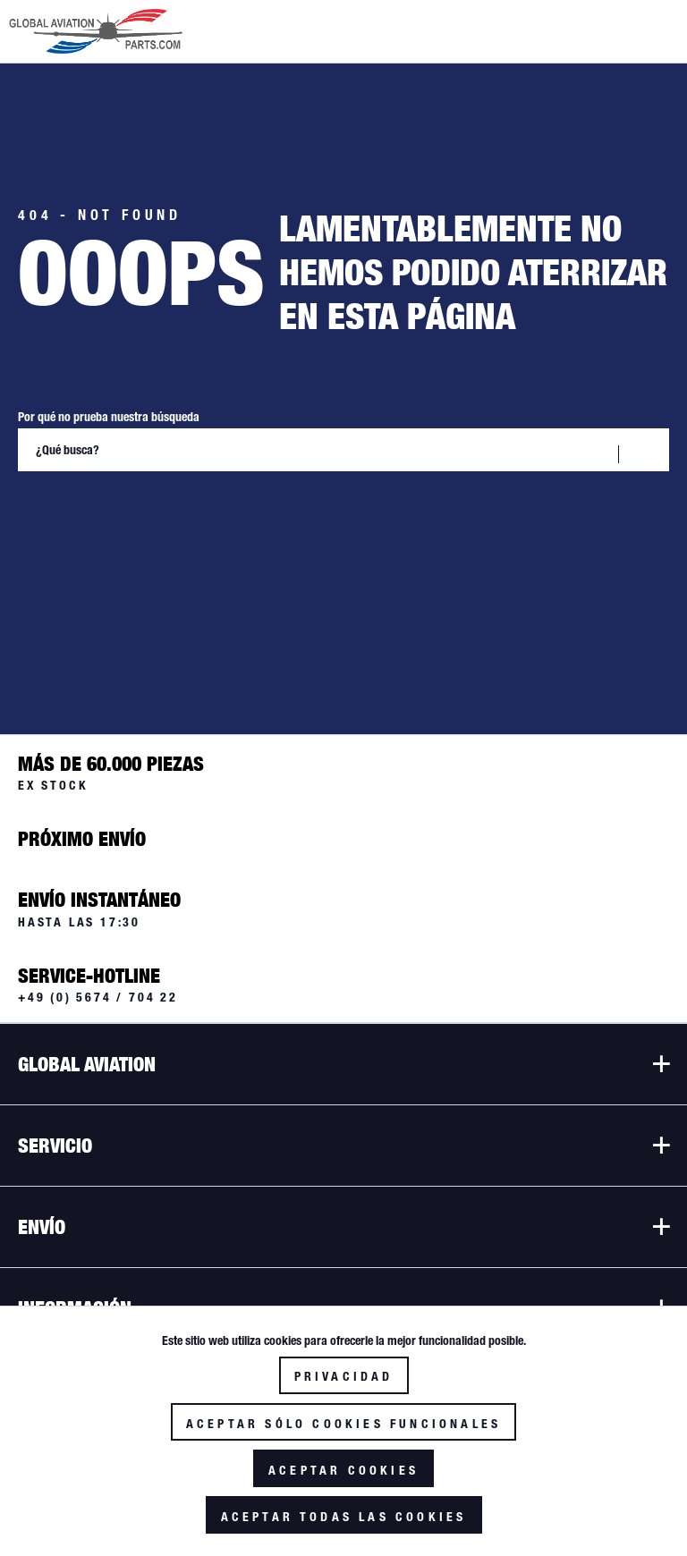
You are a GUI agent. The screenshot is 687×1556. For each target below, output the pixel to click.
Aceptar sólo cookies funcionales (343, 1423)
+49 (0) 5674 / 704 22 (98, 997)
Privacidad (344, 1376)
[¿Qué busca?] (343, 449)
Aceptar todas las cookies (344, 1516)
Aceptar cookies (343, 1470)
